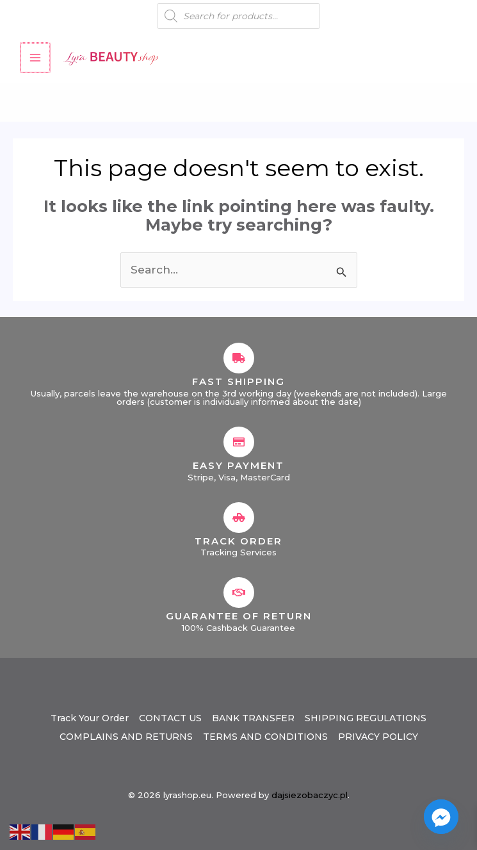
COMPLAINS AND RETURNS (126, 736)
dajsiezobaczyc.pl (309, 795)
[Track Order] (238, 517)
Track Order (238, 541)
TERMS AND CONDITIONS (265, 736)
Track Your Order (90, 718)
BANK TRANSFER (253, 718)
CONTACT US (170, 718)
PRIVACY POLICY (378, 736)
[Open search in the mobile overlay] (238, 16)
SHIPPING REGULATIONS (365, 718)
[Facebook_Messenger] (441, 816)
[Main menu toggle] (34, 58)
